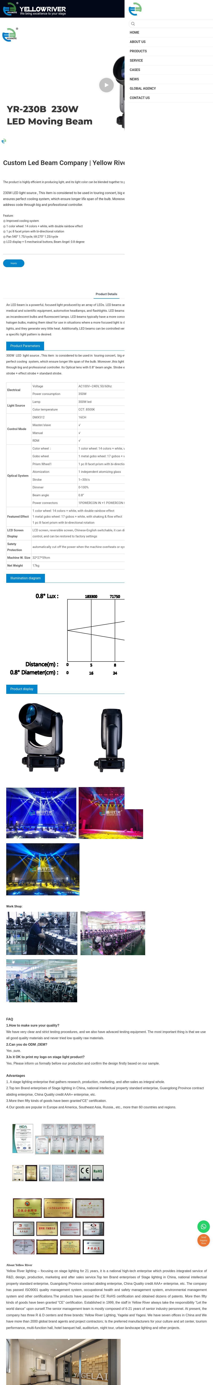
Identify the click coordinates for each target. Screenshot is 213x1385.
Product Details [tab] (106, 294)
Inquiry (14, 263)
